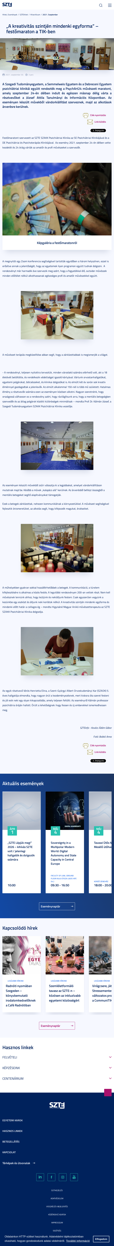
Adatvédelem (57, 1198)
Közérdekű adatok (57, 1214)
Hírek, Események (9, 14)
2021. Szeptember (50, 14)
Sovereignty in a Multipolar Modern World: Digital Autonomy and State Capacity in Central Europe (63, 853)
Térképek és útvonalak (16, 1163)
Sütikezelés (57, 1190)
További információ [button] (78, 1241)
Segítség (57, 1230)
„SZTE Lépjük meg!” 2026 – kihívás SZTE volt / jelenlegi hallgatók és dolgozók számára (21, 851)
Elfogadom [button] (101, 1239)
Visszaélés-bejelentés (57, 1206)
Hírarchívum (35, 14)
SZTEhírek (24, 14)
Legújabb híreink (16, 980)
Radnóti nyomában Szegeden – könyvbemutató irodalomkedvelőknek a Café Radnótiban (21, 995)
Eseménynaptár (50, 906)
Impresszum (57, 1222)
